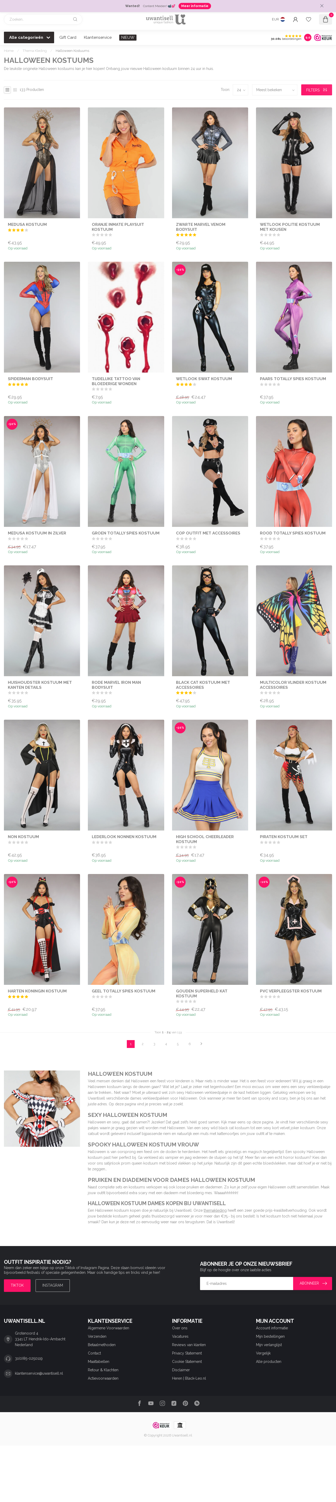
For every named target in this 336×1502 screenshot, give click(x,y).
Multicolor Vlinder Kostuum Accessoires (293, 685)
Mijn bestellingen (270, 1336)
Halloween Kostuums (72, 50)
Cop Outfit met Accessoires (208, 533)
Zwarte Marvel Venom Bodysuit (200, 227)
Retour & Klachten (103, 1370)
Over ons (179, 1328)
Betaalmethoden (102, 1345)
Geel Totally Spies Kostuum (123, 991)
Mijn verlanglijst (269, 1345)
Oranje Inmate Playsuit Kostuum (118, 227)
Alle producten (268, 1361)
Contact (94, 1353)
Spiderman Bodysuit (30, 378)
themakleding (215, 1210)
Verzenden (97, 1336)
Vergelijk (263, 1353)
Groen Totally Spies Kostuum (126, 533)
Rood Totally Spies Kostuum (293, 533)
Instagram (52, 1285)
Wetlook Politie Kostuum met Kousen (290, 227)
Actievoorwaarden (103, 1378)
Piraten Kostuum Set (283, 836)
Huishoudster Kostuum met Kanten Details (40, 685)
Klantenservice (98, 37)
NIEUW (127, 37)
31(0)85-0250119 (29, 1358)
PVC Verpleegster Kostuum (291, 991)
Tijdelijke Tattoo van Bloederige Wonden (116, 381)
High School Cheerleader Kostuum (205, 839)
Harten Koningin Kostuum (37, 991)
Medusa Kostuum (27, 224)
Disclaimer (181, 1370)
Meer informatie (194, 6)
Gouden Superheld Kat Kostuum (201, 993)
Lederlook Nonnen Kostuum (124, 836)
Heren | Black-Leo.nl (189, 1378)
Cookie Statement (187, 1361)
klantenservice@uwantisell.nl (39, 1373)
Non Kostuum (23, 836)
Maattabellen (98, 1361)
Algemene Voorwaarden (108, 1328)
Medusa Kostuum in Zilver (37, 533)
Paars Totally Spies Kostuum (293, 378)
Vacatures (180, 1336)
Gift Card (67, 37)
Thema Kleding (34, 50)
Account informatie (272, 1328)
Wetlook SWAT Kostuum (204, 378)
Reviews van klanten (189, 1345)
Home (9, 50)
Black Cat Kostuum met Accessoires (203, 685)
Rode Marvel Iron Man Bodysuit (116, 685)
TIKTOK (17, 1285)
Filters (316, 90)
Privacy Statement (187, 1353)
